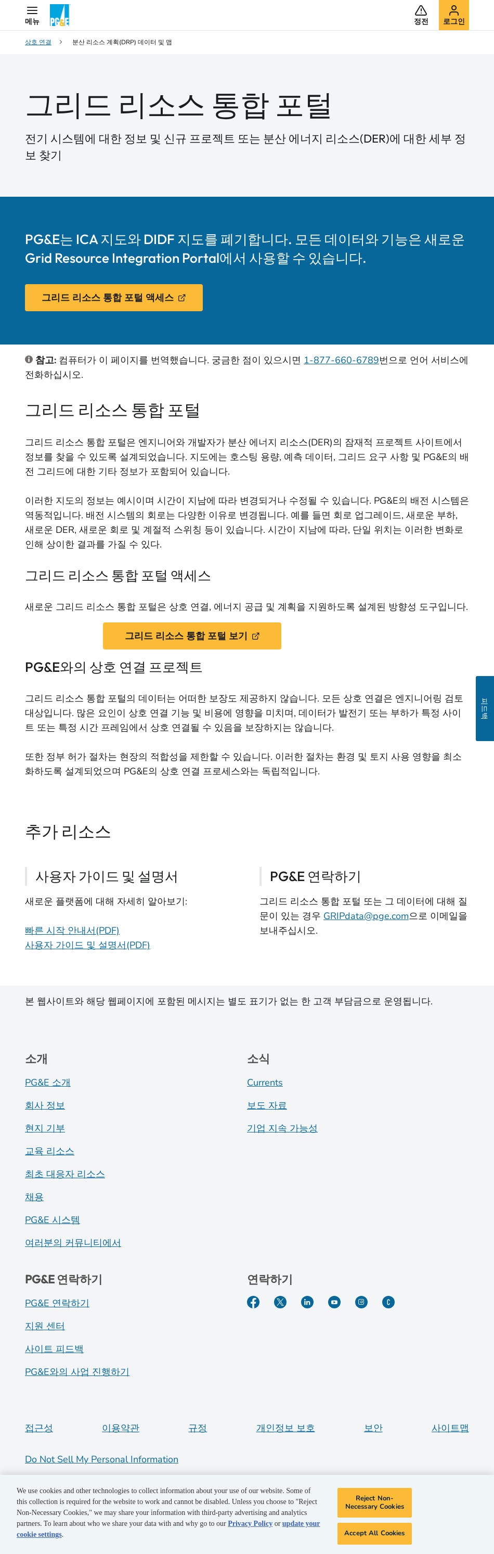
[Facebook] (253, 1302)
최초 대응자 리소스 (65, 1174)
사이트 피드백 (54, 1349)
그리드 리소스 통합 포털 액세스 (114, 297)
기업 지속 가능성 (282, 1128)
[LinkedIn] (307, 1302)
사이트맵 (450, 1428)
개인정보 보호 (285, 1428)
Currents (265, 1082)
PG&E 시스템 (52, 1220)
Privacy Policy (250, 1528)
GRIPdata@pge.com (366, 916)
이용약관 (120, 1428)
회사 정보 (45, 1105)
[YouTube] (334, 1302)
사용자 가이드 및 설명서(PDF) (87, 945)
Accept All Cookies (374, 1538)
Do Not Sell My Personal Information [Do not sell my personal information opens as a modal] (101, 1459)
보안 (373, 1428)
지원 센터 (45, 1326)
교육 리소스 (49, 1151)
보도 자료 (267, 1105)
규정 (197, 1428)
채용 (34, 1197)
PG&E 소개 (48, 1082)
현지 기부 (45, 1128)
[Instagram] (361, 1302)
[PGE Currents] (388, 1302)
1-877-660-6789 (341, 360)
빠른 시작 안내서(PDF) (72, 930)
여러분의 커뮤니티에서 (73, 1243)
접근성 (39, 1428)
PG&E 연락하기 (57, 1303)
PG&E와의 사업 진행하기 (77, 1372)
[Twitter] (280, 1302)
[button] (32, 15)
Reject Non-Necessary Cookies (374, 1507)
